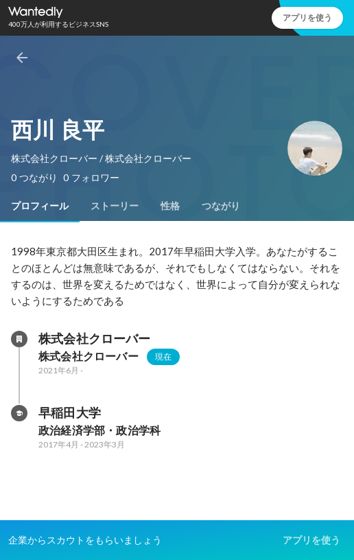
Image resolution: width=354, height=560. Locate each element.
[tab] (40, 205)
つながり (221, 206)
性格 (170, 206)
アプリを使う (307, 17)
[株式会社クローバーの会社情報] (19, 339)
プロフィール (40, 206)
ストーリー (115, 206)
